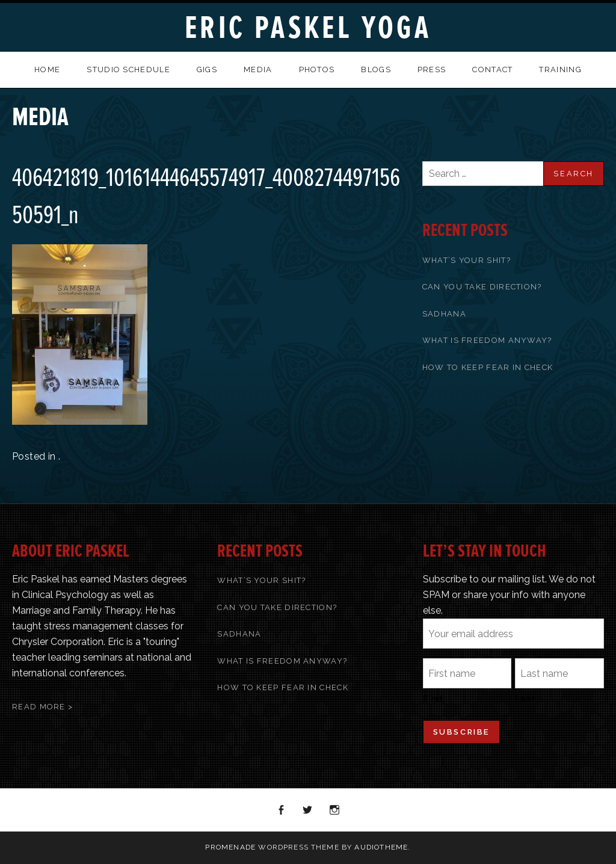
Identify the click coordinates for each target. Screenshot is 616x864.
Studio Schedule (128, 69)
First (433, 699)
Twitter (308, 810)
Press (431, 69)
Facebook (281, 810)
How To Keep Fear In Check (487, 367)
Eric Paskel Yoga (308, 28)
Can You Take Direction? (482, 286)
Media (258, 69)
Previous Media (577, 110)
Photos (317, 69)
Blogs (376, 69)
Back (593, 110)
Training (560, 69)
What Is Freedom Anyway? (487, 340)
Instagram (335, 810)
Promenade (230, 847)
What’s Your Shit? (466, 260)
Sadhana (444, 313)
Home (47, 69)
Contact (492, 69)
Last (525, 699)
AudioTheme (381, 847)
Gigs (207, 69)
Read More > (42, 706)
